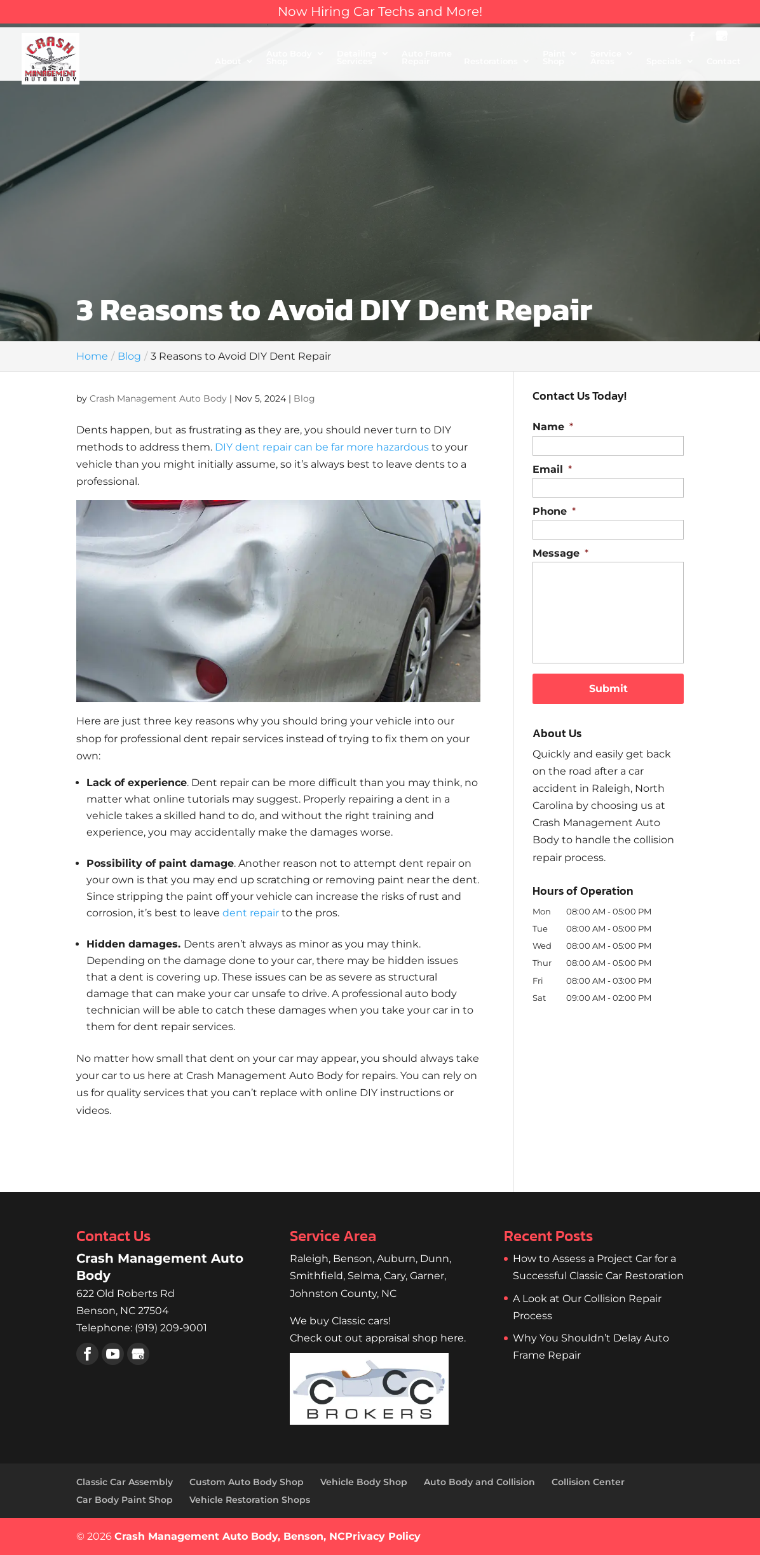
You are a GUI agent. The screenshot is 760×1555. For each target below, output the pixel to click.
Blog (304, 398)
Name (553, 427)
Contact (724, 61)
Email (552, 469)
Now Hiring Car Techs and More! (380, 11)
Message (560, 553)
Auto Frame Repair (427, 58)
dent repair (250, 913)
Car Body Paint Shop (124, 1499)
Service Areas (605, 58)
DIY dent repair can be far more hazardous (322, 447)
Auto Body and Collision (479, 1482)
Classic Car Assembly (124, 1482)
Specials (664, 61)
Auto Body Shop (289, 58)
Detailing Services (357, 58)
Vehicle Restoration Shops (249, 1499)
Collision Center (588, 1482)
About (228, 61)
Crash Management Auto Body (158, 398)
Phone (554, 511)
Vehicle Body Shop (363, 1482)
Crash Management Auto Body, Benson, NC (229, 1536)
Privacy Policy (383, 1536)
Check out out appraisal (378, 1338)
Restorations (491, 61)
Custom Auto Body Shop (246, 1482)
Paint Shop (554, 58)
